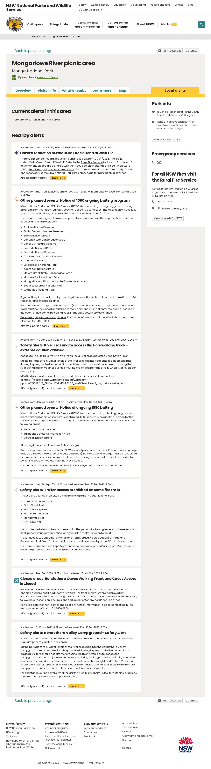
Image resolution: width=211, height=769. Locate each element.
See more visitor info (167, 139)
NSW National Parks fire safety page (71, 173)
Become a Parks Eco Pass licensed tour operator (60, 738)
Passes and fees (160, 4)
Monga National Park (171, 111)
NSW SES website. (90, 673)
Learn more (102, 90)
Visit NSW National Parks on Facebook (9, 762)
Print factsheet (172, 51)
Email (194, 51)
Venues (179, 4)
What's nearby (74, 90)
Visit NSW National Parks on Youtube (26, 762)
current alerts (47, 77)
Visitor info (47, 90)
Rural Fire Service (92, 162)
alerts (175, 90)
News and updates (95, 728)
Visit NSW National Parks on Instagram (18, 762)
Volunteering (138, 4)
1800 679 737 (164, 201)
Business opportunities (58, 744)
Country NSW (178, 115)
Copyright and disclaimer (137, 735)
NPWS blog (12, 732)
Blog (190, 4)
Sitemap (127, 740)
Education (120, 4)
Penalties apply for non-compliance (51, 169)
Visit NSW (11, 736)
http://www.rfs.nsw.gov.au (172, 208)
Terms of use (129, 727)
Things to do (38, 36)
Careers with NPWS (56, 732)
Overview (23, 90)
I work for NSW (96, 763)
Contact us (90, 732)
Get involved (52, 748)
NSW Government (73, 763)
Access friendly (100, 4)
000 (159, 162)
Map (122, 90)
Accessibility (129, 723)
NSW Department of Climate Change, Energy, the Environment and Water (22, 744)
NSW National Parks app (20, 728)
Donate (126, 747)
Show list (57, 177)
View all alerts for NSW (168, 218)
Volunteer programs (57, 728)
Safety (83, 4)
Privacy (126, 731)
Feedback (89, 736)
